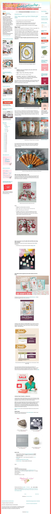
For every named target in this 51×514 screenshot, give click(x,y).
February (6, 130)
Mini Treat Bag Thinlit (21, 489)
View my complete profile (6, 35)
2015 (4, 146)
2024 (4, 134)
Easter (24, 488)
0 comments (28, 487)
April (5, 125)
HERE (34, 245)
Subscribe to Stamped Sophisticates (31, 503)
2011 (4, 151)
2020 (4, 139)
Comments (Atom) (29, 496)
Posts (43, 25)
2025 (4, 133)
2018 (4, 142)
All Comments (44, 26)
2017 (4, 143)
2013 (4, 148)
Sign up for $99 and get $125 (29, 453)
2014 (4, 147)
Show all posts (32, 11)
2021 (4, 138)
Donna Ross (8, 13)
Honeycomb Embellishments (29, 488)
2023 (4, 135)
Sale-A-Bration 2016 (28, 489)
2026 (4, 124)
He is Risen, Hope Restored (7, 127)
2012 (4, 150)
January (6, 131)
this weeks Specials (30, 412)
